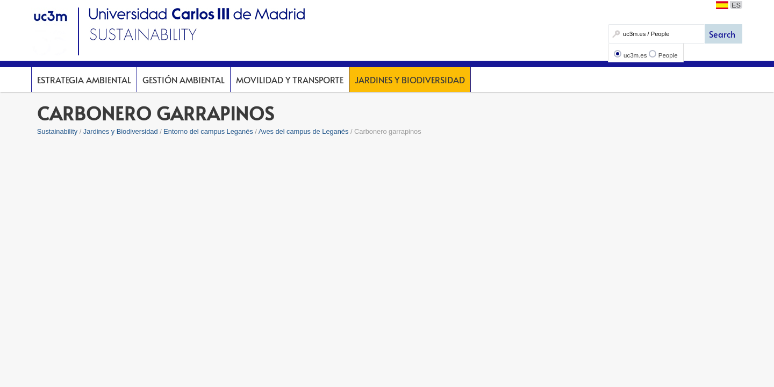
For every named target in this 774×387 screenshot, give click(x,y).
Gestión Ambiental (183, 79)
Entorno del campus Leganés (208, 131)
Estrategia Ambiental (84, 79)
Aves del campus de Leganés (304, 131)
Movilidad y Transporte (289, 79)
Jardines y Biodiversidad (410, 79)
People (668, 55)
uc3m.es (635, 55)
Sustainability (57, 131)
